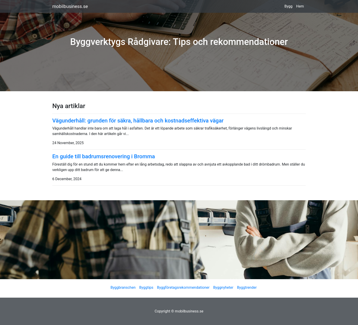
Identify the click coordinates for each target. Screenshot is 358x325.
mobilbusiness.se (70, 6)
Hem (300, 6)
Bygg (288, 6)
